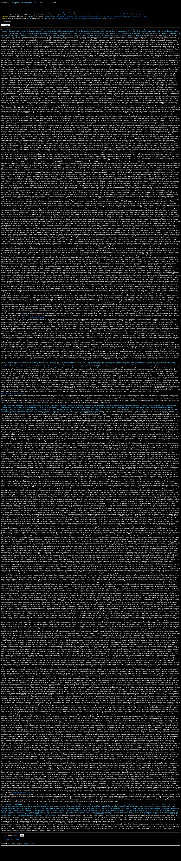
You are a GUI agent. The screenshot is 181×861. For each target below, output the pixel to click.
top (16, 835)
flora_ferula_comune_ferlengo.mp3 (80, 18)
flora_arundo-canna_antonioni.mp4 (104, 14)
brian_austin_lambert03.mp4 (95, 13)
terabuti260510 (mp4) (12, 839)
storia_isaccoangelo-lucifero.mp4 (117, 16)
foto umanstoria (61, 16)
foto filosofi (63, 13)
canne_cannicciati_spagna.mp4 (120, 14)
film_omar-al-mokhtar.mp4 (96, 18)
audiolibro (71, 13)
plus (13, 3)
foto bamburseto (64, 15)
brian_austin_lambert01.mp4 (81, 13)
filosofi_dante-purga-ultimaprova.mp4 (83, 16)
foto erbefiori (59, 18)
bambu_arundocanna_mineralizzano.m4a (13, 393)
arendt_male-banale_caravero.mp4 (101, 16)
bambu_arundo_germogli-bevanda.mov (86, 14)
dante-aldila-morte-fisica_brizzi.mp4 (23, 792)
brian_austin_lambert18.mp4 (109, 13)
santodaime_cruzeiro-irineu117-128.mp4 (138, 16)
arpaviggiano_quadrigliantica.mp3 (128, 13)
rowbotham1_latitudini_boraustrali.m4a (32, 317)
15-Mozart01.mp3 (135, 14)
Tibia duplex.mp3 (111, 18)
